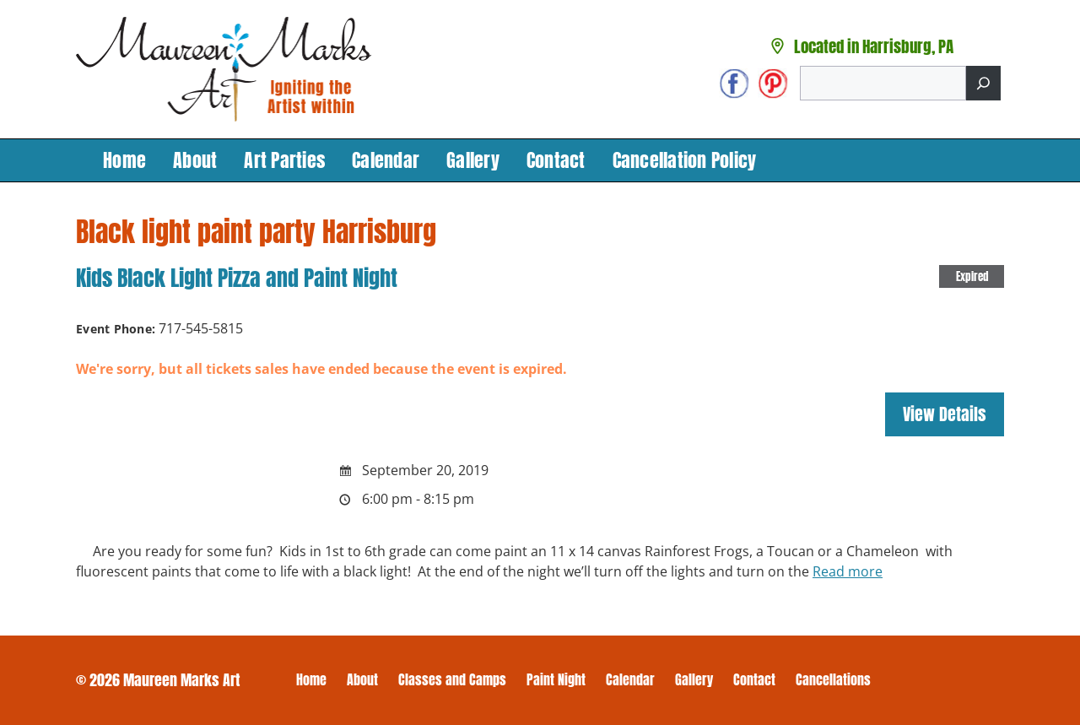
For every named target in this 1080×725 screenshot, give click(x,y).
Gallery (473, 160)
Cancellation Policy (685, 160)
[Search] (983, 83)
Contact (556, 160)
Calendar (385, 160)
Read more (848, 571)
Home (124, 160)
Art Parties (284, 160)
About (195, 160)
